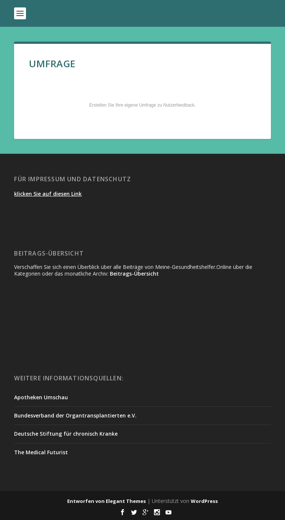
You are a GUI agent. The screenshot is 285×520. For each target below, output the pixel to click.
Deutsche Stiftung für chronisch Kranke (66, 433)
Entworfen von (86, 501)
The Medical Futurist (41, 452)
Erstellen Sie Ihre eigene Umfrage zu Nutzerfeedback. (142, 105)
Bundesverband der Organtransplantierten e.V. (75, 415)
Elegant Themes (126, 501)
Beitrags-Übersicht (134, 273)
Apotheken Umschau (41, 397)
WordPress (204, 501)
